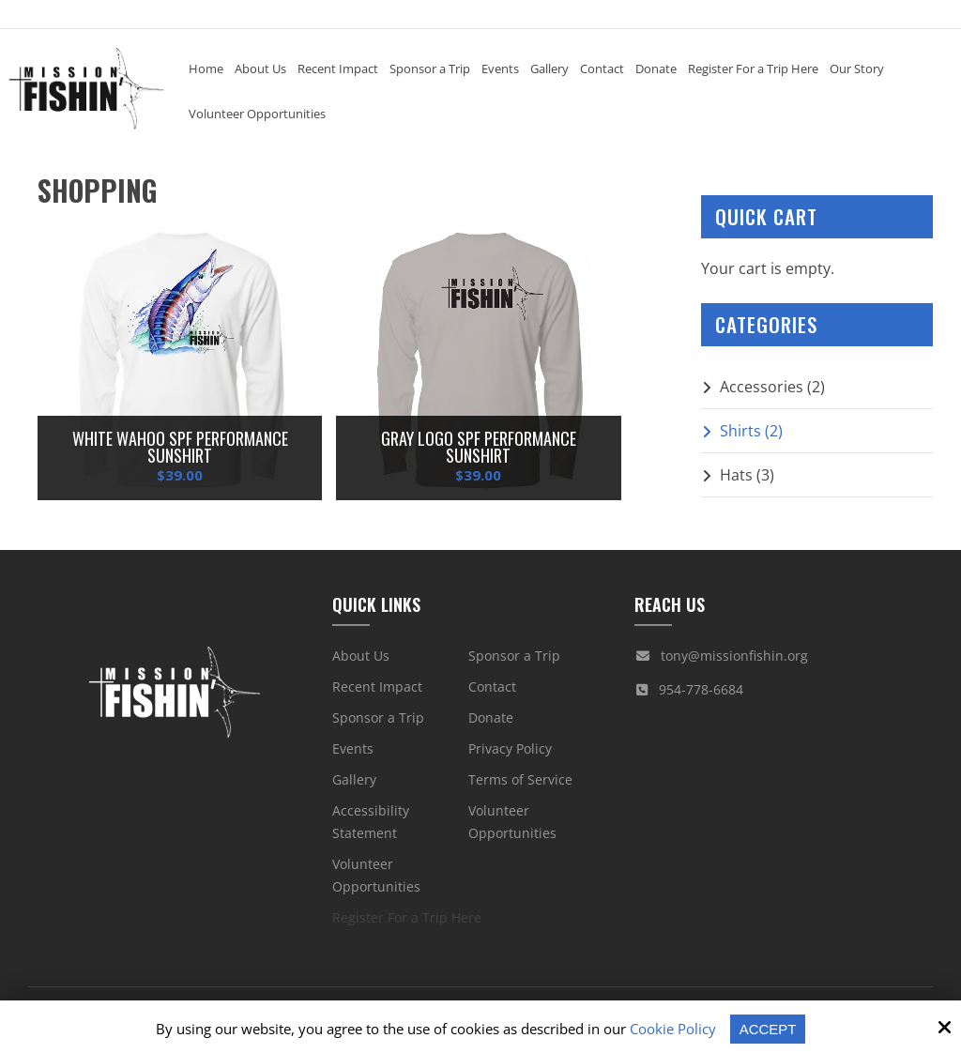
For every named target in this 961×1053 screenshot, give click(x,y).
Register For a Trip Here (406, 917)
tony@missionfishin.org (734, 655)
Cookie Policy (673, 1028)
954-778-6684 (701, 689)
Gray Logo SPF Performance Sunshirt (478, 446)
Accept (768, 1029)
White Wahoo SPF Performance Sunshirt (180, 446)
